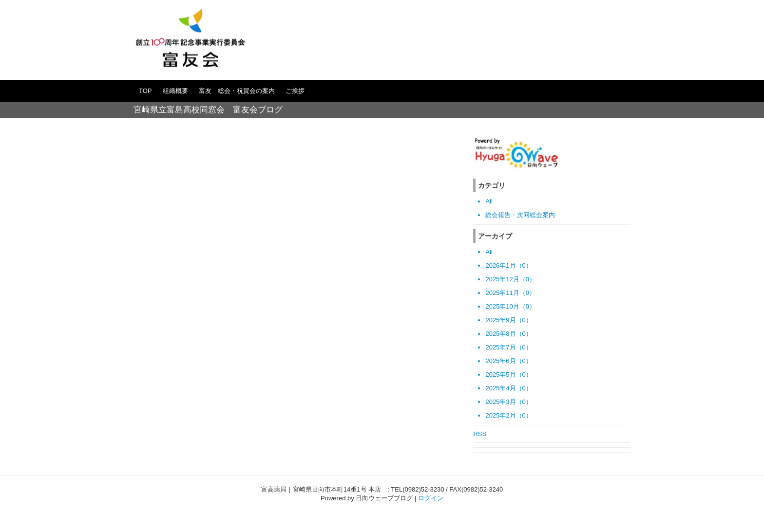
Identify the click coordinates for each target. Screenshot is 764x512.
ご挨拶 (295, 90)
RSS (479, 434)
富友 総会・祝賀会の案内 (237, 90)
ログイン (430, 498)
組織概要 (175, 90)
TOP (145, 90)
